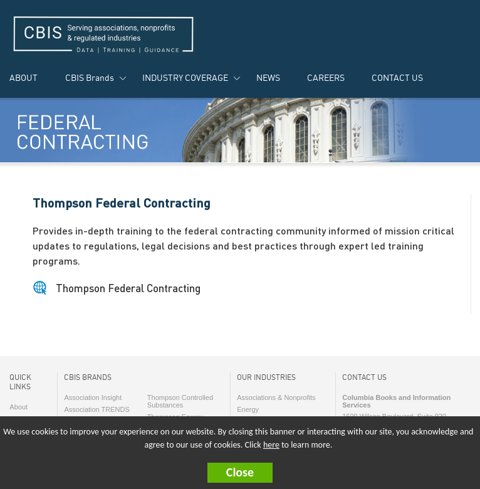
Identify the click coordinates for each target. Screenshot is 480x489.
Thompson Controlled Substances (180, 401)
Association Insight (93, 397)
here (271, 444)
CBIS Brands (89, 77)
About (18, 407)
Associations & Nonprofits (276, 397)
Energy (248, 409)
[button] (240, 472)
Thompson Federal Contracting (128, 288)
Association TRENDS (96, 409)
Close (240, 472)
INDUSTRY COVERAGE (185, 77)
